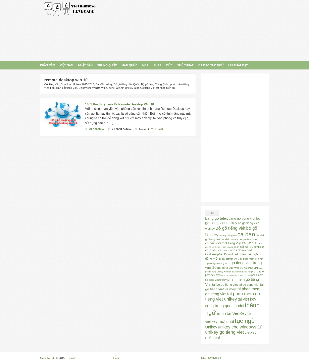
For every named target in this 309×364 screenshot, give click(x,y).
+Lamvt (70, 358)
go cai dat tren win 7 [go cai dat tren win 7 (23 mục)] (229, 259)
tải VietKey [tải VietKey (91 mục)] (237, 313)
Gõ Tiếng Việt (70, 9)
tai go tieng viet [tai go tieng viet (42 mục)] (249, 284)
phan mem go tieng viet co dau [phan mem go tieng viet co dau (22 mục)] (235, 275)
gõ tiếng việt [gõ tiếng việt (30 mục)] (251, 267)
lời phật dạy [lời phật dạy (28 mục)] (254, 271)
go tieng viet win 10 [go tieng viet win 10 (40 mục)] (230, 267)
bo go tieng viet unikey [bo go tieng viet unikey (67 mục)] (232, 220)
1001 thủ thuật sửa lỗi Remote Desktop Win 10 (119, 104)
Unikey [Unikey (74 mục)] (211, 327)
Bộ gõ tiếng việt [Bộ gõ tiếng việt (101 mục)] (230, 228)
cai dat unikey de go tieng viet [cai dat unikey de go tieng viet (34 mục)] (239, 239)
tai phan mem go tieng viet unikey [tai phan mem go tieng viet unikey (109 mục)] (232, 296)
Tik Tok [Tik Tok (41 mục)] (221, 313)
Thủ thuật (157, 129)
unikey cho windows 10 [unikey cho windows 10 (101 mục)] (240, 327)
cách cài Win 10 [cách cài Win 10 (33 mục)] (243, 246)
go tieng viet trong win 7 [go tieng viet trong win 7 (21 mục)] (218, 263)
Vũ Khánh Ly (96, 128)
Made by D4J (48, 358)
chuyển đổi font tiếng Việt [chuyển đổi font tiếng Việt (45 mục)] (223, 243)
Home (116, 358)
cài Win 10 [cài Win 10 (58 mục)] (250, 243)
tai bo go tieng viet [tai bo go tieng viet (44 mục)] (225, 284)
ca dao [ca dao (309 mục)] (246, 234)
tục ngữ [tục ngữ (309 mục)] (245, 320)
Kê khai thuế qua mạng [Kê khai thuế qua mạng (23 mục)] (235, 271)
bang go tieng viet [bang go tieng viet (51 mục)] (241, 218)
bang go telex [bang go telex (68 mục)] (216, 218)
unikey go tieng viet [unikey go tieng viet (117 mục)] (224, 332)
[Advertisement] (191, 30)
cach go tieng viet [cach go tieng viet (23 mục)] (228, 235)
